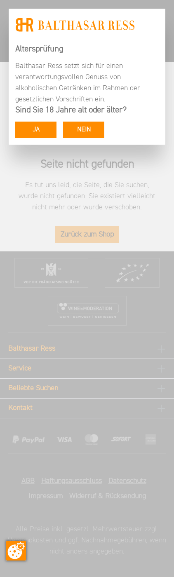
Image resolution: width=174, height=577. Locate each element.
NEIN (84, 130)
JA (36, 130)
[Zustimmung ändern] (16, 551)
